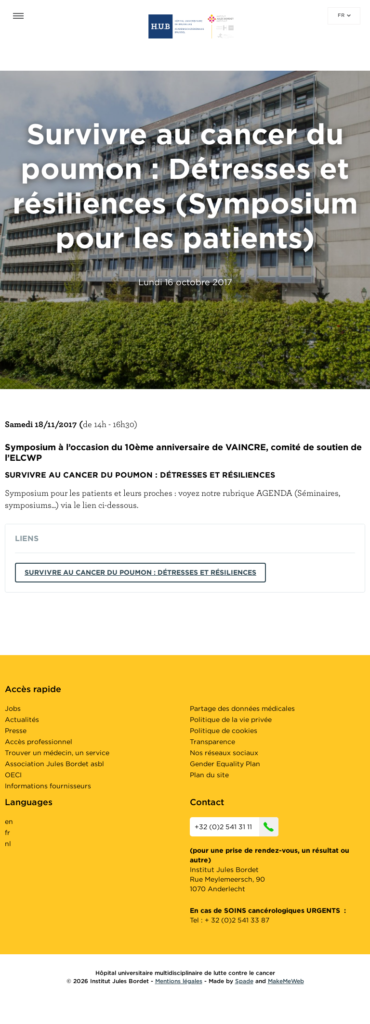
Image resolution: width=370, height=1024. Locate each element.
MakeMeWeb (286, 981)
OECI (13, 775)
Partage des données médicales (242, 708)
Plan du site (209, 775)
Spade (244, 981)
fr (344, 15)
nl (8, 843)
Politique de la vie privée (231, 719)
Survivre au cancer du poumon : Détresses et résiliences (140, 572)
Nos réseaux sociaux (224, 753)
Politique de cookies (223, 730)
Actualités (22, 719)
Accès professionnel (38, 742)
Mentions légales (178, 981)
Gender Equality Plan (225, 764)
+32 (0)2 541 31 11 (236, 826)
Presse (15, 730)
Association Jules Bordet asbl (54, 764)
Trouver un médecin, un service (57, 753)
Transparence (212, 742)
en (9, 821)
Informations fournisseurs (48, 786)
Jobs (13, 708)
